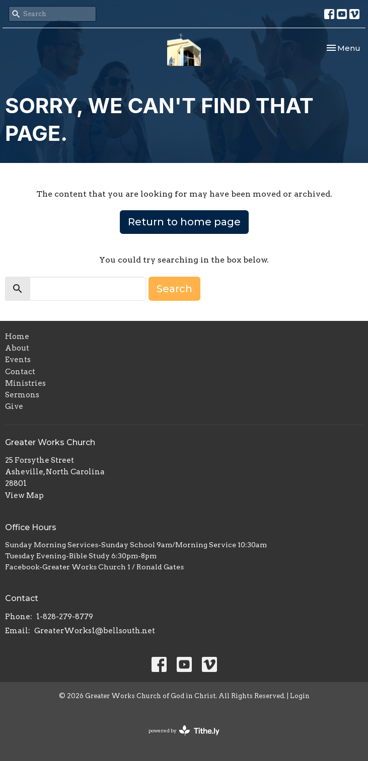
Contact (20, 371)
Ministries (25, 383)
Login (300, 696)
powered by (184, 730)
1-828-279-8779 (64, 616)
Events (18, 359)
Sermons (22, 394)
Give (14, 406)
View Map (24, 495)
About (17, 348)
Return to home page (184, 222)
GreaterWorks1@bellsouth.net (94, 630)
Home (17, 336)
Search (174, 289)
